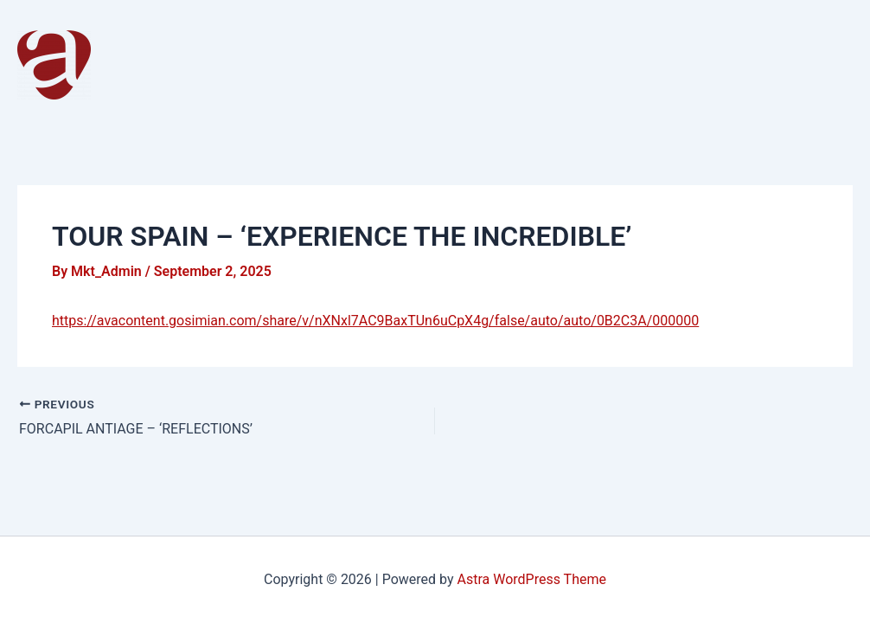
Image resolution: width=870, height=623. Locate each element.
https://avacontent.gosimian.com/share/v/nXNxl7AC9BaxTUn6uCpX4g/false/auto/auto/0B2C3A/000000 (375, 320)
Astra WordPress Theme (531, 579)
